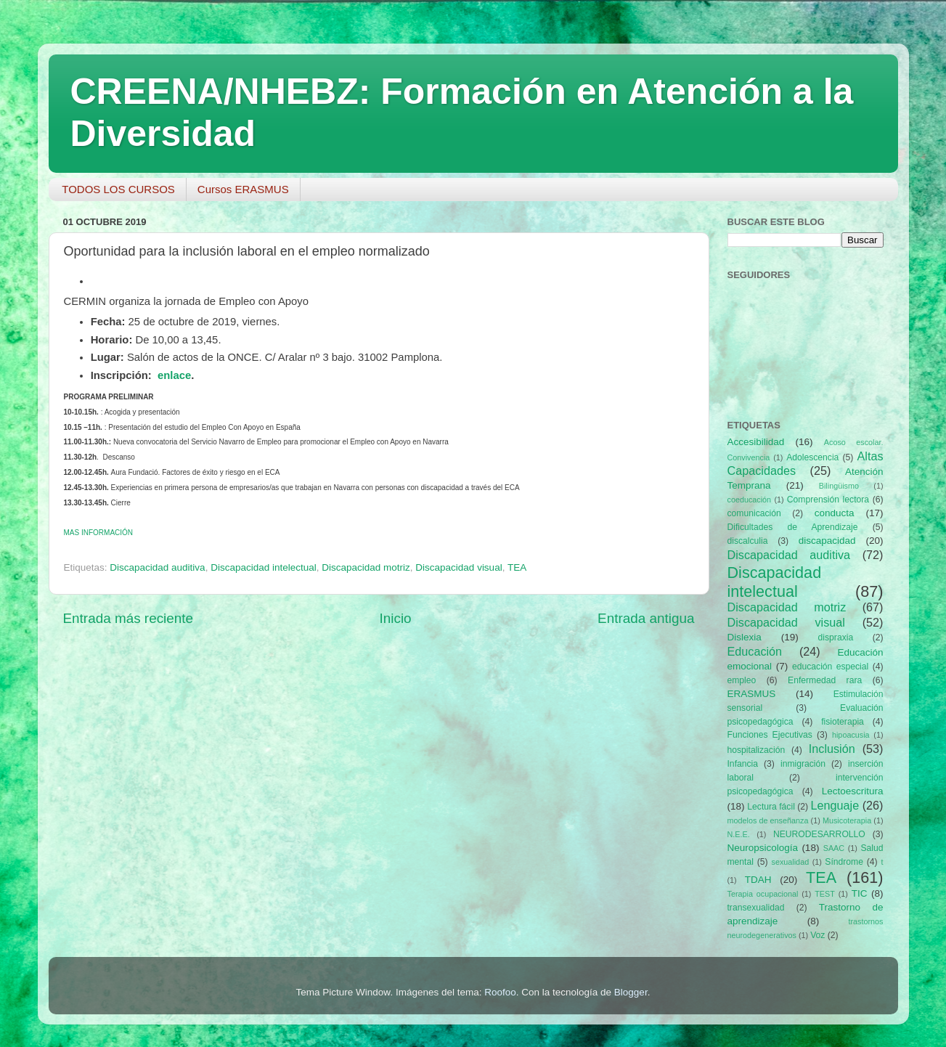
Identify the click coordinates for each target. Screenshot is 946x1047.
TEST (825, 893)
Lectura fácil (771, 807)
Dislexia (744, 637)
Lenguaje (835, 805)
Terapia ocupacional (763, 893)
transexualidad (756, 908)
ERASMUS (751, 693)
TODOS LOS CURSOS (118, 189)
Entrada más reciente (128, 618)
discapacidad (827, 540)
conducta (835, 513)
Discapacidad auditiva (157, 567)
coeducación (749, 499)
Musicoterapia (847, 820)
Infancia (743, 764)
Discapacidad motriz (366, 567)
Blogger (631, 992)
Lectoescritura (853, 791)
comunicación (754, 513)
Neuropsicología (763, 847)
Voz (817, 935)
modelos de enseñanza (768, 820)
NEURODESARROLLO (819, 834)
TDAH (758, 879)
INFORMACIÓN (99, 533)
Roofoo (500, 992)
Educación (755, 651)
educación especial (830, 666)
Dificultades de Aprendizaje (792, 527)
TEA (516, 567)
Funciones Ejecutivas (769, 735)
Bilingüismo (839, 485)
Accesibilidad (756, 441)
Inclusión (832, 748)
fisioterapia (842, 722)
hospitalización (756, 750)
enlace (174, 375)
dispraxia (836, 637)
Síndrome (844, 862)
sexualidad (791, 861)
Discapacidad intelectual (264, 567)
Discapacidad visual (458, 567)
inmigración (802, 764)
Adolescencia (812, 457)
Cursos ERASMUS (243, 189)
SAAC (833, 848)
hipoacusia (851, 734)
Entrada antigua (646, 618)
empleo (742, 680)
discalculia (747, 541)
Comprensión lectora (828, 499)
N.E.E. (738, 834)
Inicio (396, 618)
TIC (860, 893)
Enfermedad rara (825, 680)
